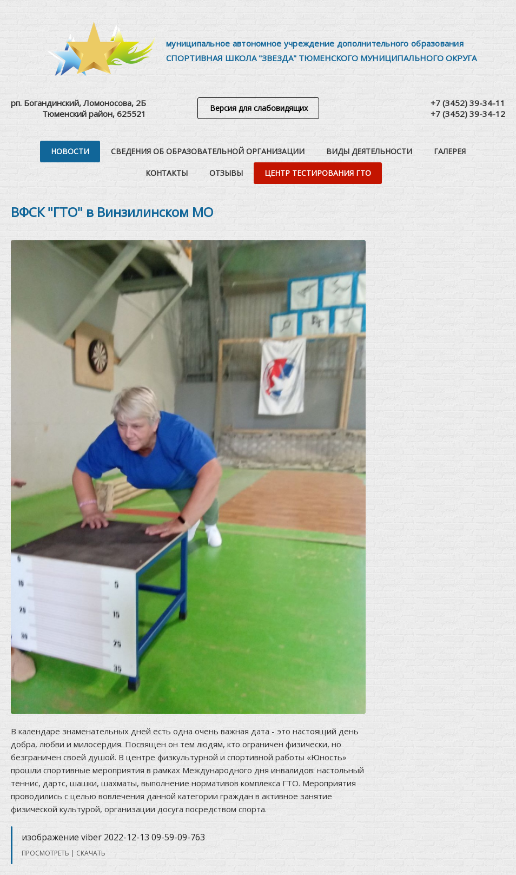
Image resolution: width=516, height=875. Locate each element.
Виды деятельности (369, 151)
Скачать (90, 853)
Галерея (450, 151)
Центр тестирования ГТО (317, 173)
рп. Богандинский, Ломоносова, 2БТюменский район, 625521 (78, 108)
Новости (70, 151)
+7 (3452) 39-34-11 (468, 102)
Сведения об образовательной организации (208, 151)
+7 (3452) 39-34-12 (468, 113)
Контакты (166, 173)
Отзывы (226, 173)
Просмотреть (45, 853)
